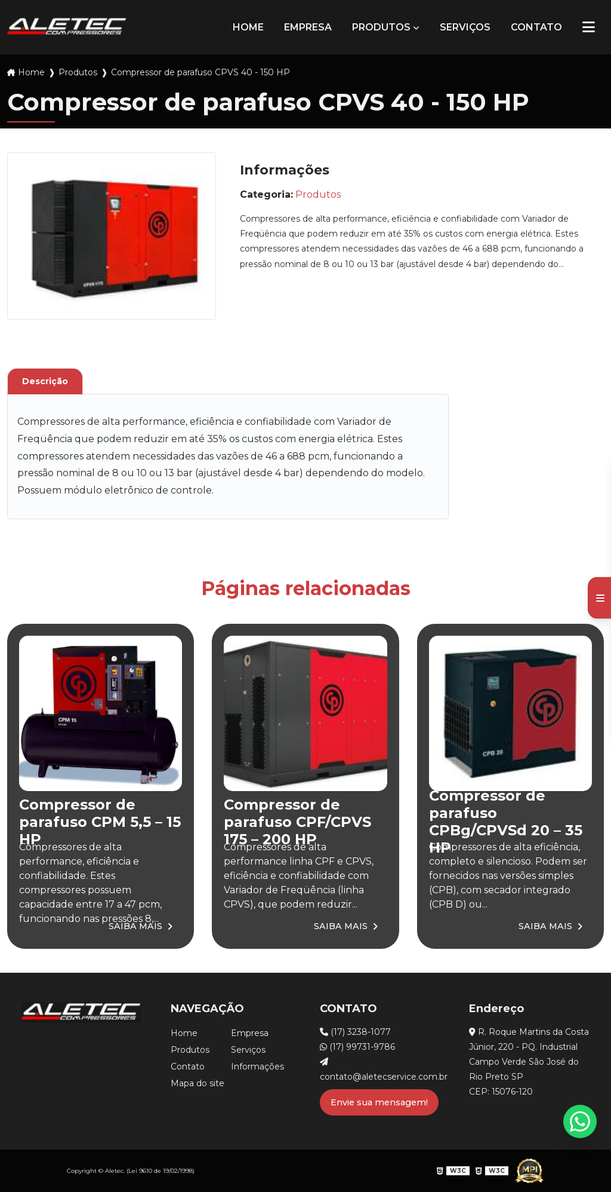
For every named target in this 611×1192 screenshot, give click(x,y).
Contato (536, 27)
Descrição (45, 381)
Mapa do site (197, 1083)
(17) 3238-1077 (355, 1031)
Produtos (381, 27)
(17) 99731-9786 (357, 1046)
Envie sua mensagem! (379, 1102)
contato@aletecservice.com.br (380, 1070)
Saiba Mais (135, 926)
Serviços (465, 27)
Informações (257, 1066)
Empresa (308, 27)
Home (248, 27)
